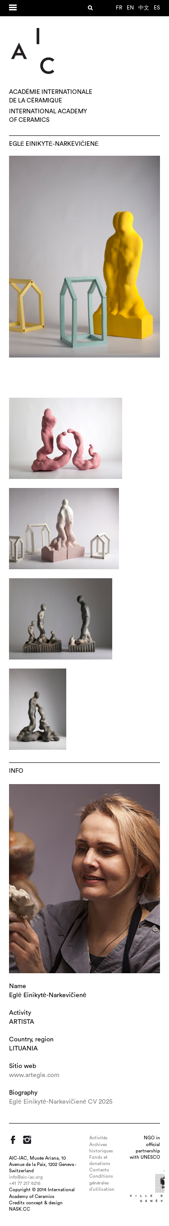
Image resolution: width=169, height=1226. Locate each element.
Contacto (99, 1170)
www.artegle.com (34, 1075)
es (157, 7)
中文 (143, 7)
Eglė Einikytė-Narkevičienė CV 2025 (61, 1102)
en (130, 7)
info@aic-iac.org (26, 1177)
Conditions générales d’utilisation (101, 1182)
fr (119, 7)
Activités (98, 1138)
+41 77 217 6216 (25, 1183)
